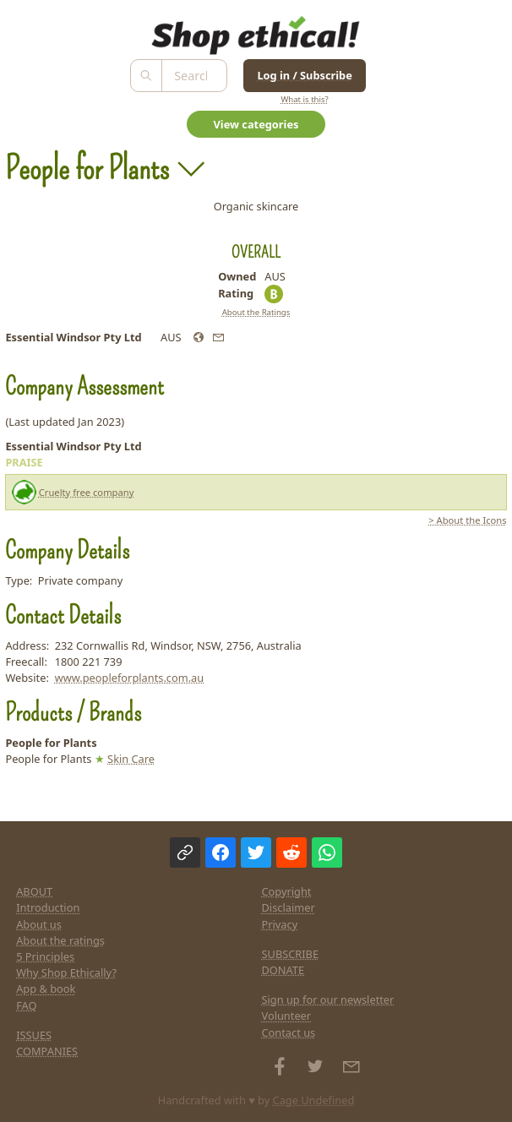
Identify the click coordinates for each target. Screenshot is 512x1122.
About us (39, 924)
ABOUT (34, 891)
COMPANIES (47, 1051)
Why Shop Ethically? (66, 972)
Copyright (287, 891)
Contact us (289, 1032)
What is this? (304, 99)
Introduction (47, 907)
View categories (256, 124)
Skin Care (131, 758)
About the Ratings (256, 312)
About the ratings (60, 940)
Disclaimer (288, 907)
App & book (45, 988)
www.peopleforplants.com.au (129, 677)
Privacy (280, 924)
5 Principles (45, 956)
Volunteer (287, 1015)
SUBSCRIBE (290, 953)
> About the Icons (467, 520)
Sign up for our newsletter (328, 999)
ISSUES (34, 1035)
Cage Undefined (314, 1100)
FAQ (26, 1005)
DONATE (283, 970)
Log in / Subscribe (304, 75)
